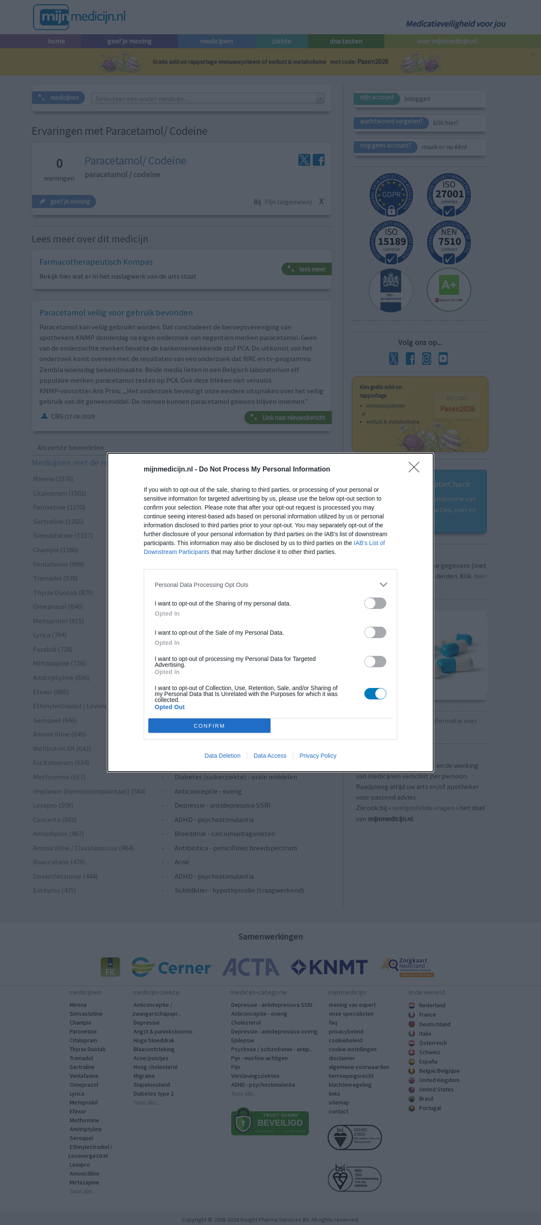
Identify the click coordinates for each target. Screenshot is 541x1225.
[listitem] (270, 584)
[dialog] (270, 612)
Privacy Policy (318, 755)
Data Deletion (222, 755)
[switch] (375, 603)
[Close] (417, 470)
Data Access (270, 755)
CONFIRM (209, 726)
